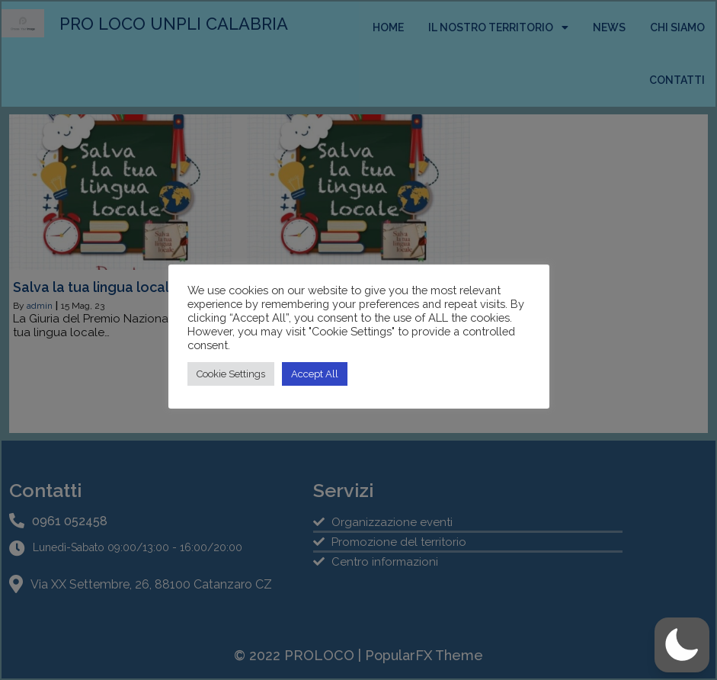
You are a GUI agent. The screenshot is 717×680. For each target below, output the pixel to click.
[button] (682, 644)
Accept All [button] (314, 374)
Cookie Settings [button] (231, 374)
